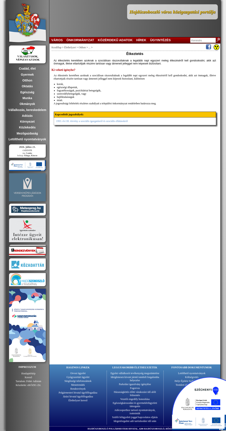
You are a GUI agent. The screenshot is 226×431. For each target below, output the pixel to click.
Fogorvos (135, 388)
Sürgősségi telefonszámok (77, 381)
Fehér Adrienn (33, 381)
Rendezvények (78, 388)
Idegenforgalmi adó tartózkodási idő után (135, 421)
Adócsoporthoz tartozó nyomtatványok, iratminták (134, 412)
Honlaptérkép (28, 373)
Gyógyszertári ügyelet (77, 377)
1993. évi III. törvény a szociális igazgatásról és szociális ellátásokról (92, 121)
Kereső (28, 377)
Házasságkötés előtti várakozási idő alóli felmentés (135, 393)
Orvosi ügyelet (78, 373)
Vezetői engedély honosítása (135, 399)
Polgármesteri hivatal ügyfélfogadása (78, 392)
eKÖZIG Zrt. (34, 385)
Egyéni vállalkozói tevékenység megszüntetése (135, 373)
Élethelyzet (70, 47)
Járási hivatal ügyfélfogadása (78, 396)
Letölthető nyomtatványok (191, 373)
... (89, 47)
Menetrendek (78, 384)
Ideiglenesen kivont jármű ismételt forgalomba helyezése (135, 379)
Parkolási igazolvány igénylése (135, 384)
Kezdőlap (57, 47)
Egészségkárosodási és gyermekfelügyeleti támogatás (135, 404)
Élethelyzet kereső (77, 400)
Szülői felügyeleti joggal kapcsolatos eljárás (135, 417)
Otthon (82, 47)
